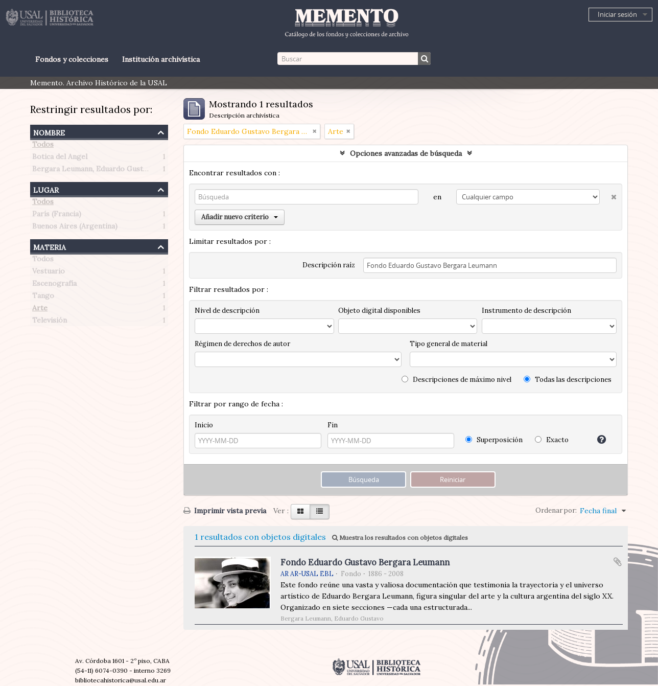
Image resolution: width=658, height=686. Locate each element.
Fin (332, 425)
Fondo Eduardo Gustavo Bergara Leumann (365, 562)
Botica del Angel (59, 158)
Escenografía (54, 285)
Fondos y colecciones (71, 59)
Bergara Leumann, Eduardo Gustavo (93, 170)
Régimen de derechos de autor (242, 343)
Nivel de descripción (227, 310)
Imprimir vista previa (224, 510)
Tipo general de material (448, 343)
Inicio (204, 425)
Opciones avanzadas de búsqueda (406, 153)
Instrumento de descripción (526, 310)
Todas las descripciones (568, 379)
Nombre (49, 131)
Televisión (49, 322)
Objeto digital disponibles (379, 310)
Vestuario (48, 273)
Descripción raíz (328, 265)
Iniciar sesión (617, 14)
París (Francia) (56, 215)
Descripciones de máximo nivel (456, 379)
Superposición (494, 440)
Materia (49, 246)
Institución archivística (161, 59)
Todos (43, 146)
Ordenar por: (556, 510)
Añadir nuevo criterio (239, 217)
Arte (40, 309)
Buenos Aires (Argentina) (75, 228)
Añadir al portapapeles (618, 562)
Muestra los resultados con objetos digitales (400, 537)
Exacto (552, 440)
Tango (43, 297)
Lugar (46, 188)
